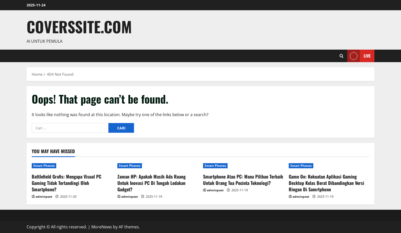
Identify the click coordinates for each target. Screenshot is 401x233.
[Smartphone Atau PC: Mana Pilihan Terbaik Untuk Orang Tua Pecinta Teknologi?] (243, 166)
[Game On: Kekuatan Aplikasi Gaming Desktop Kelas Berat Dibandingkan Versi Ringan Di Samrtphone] (329, 166)
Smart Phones (44, 165)
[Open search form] (341, 56)
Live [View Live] (359, 56)
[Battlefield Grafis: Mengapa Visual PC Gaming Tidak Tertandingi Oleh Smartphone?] (72, 166)
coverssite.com (79, 26)
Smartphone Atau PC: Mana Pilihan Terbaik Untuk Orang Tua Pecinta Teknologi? (243, 179)
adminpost (44, 196)
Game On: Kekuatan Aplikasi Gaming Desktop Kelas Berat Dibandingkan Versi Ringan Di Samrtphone (326, 183)
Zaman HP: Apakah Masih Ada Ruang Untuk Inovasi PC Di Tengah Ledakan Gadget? (151, 183)
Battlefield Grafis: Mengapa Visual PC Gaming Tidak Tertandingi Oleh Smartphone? (66, 183)
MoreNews (101, 227)
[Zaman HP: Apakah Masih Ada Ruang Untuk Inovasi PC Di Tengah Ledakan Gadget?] (157, 166)
